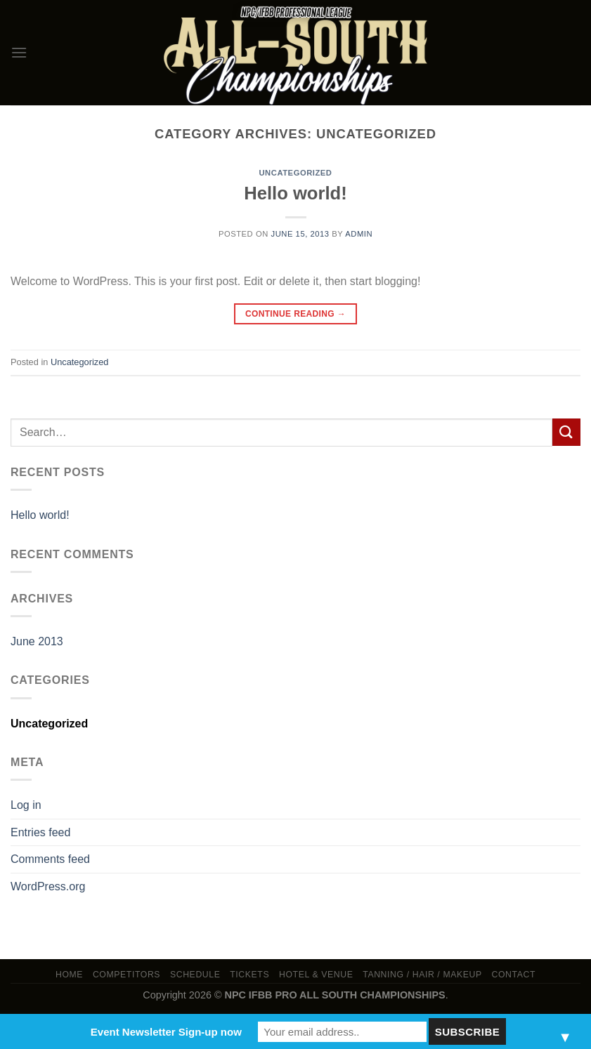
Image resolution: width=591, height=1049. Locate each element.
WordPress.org (48, 886)
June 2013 (37, 641)
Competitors (126, 974)
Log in (26, 805)
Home (69, 974)
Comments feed (50, 859)
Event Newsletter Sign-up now (166, 1032)
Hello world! (295, 193)
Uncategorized (295, 173)
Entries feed (40, 832)
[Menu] (19, 52)
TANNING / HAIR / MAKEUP (422, 974)
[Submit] (566, 432)
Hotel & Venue (316, 974)
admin (358, 234)
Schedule (195, 974)
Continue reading (295, 314)
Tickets (249, 974)
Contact (514, 974)
